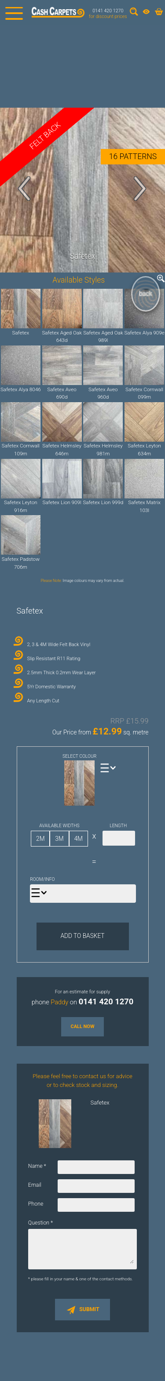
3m (59, 838)
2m (40, 838)
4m (78, 838)
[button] (25, 188)
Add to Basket (82, 935)
